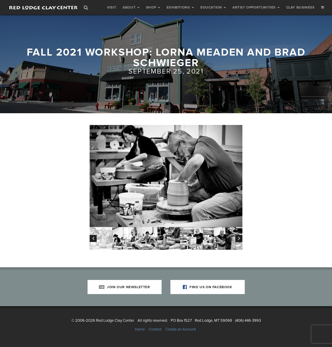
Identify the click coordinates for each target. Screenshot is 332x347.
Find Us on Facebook (207, 287)
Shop (153, 7)
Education (213, 7)
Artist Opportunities (256, 7)
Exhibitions (180, 7)
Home (140, 329)
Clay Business (300, 7)
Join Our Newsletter (124, 287)
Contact (155, 329)
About (131, 7)
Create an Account (180, 329)
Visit (111, 7)
